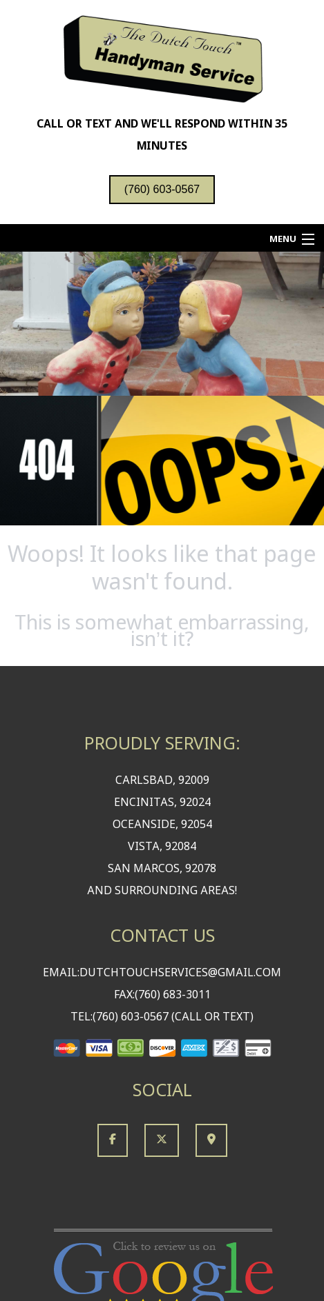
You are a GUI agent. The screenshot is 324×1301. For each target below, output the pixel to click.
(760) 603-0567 (162, 189)
